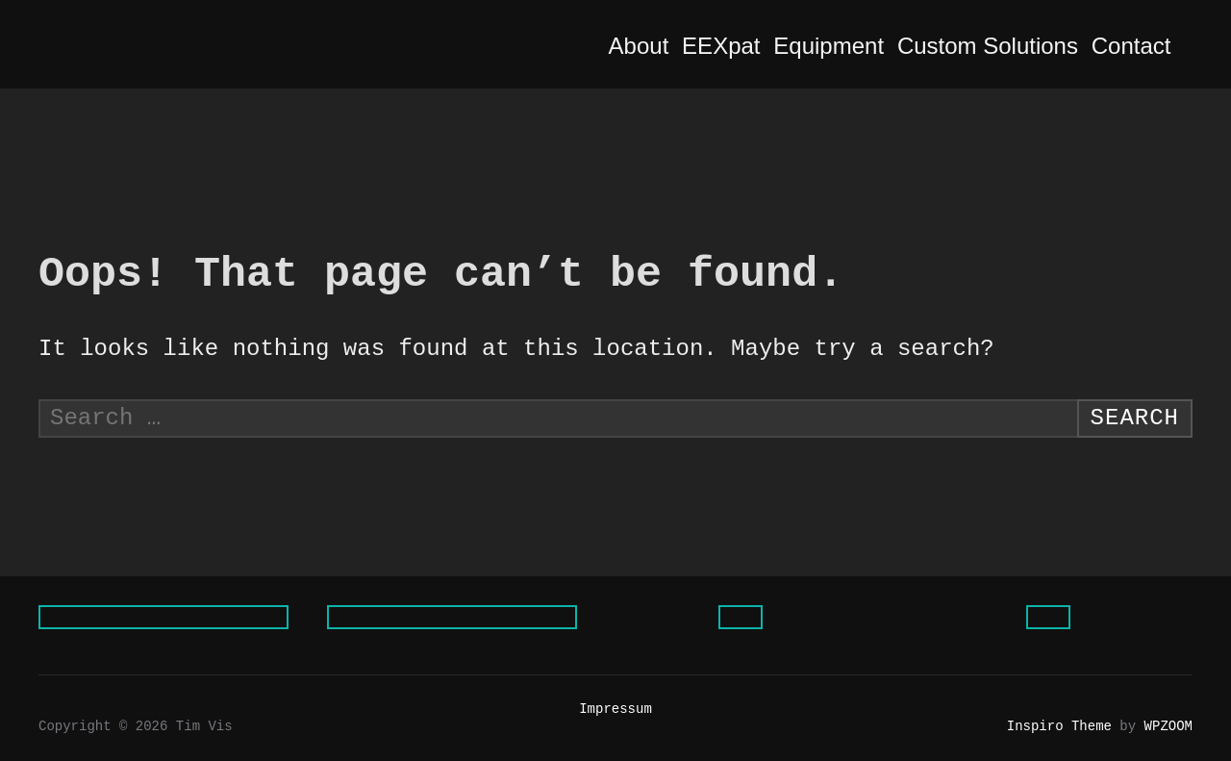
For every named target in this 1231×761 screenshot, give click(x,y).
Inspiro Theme (1059, 726)
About (654, 46)
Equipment (844, 46)
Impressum (615, 709)
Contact (1146, 46)
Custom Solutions (1002, 46)
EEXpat (736, 46)
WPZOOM (1168, 726)
